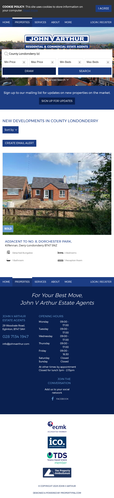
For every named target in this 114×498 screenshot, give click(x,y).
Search (85, 71)
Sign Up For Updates (57, 101)
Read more (30, 10)
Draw (29, 71)
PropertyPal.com (71, 493)
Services (40, 22)
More (68, 22)
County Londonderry (24, 54)
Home (6, 22)
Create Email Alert (19, 143)
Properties (22, 22)
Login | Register (100, 22)
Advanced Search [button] (57, 80)
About (55, 22)
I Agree (103, 8)
